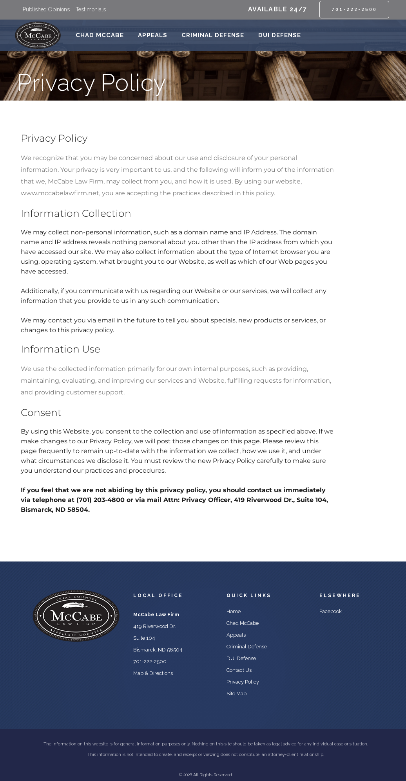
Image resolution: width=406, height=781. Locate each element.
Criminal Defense (247, 646)
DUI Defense (241, 658)
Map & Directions (153, 673)
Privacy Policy (243, 681)
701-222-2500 (354, 9)
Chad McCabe (243, 623)
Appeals (236, 634)
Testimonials (91, 9)
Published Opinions (46, 9)
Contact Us (239, 670)
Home (234, 611)
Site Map (236, 693)
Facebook (330, 611)
